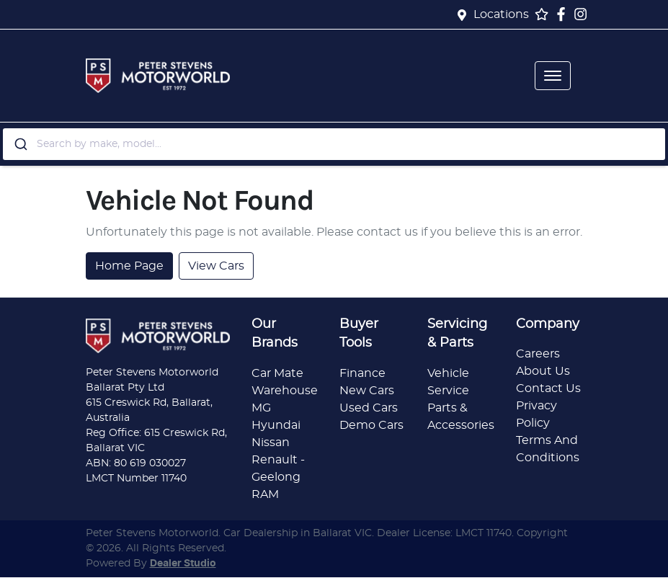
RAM (265, 494)
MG (261, 408)
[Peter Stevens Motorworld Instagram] (583, 14)
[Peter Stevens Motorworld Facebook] (564, 14)
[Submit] (20, 144)
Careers (538, 354)
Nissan (270, 442)
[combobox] (334, 144)
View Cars (216, 266)
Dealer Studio (183, 564)
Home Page (129, 266)
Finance (362, 373)
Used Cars (368, 408)
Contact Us (548, 388)
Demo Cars (371, 425)
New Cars (366, 390)
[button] (553, 75)
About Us (543, 371)
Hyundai (275, 425)
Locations (501, 14)
